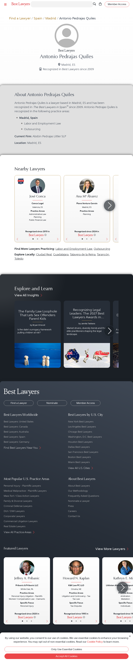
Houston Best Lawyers (80, 441)
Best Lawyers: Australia (16, 431)
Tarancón (103, 254)
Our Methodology (78, 490)
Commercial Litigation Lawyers (20, 521)
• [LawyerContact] (42, 239)
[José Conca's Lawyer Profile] (38, 189)
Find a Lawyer (20, 18)
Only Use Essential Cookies (66, 649)
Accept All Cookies (66, 656)
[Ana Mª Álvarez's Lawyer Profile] (87, 189)
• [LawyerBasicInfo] (33, 239)
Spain (38, 18)
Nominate (52, 402)
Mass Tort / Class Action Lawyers (21, 495)
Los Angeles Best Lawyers (82, 426)
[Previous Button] (16, 208)
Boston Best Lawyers (79, 457)
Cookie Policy (95, 641)
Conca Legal (38, 203)
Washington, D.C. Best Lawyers (85, 436)
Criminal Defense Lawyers (18, 506)
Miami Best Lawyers (79, 462)
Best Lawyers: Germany (16, 441)
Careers (72, 511)
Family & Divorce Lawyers (18, 501)
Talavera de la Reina (83, 254)
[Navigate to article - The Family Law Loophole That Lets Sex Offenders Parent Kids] (37, 334)
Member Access (85, 402)
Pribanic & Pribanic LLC (27, 585)
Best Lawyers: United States (18, 421)
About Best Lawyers (79, 485)
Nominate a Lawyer (79, 501)
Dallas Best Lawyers (79, 447)
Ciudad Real (44, 254)
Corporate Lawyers (14, 516)
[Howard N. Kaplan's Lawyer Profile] (76, 571)
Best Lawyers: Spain (14, 436)
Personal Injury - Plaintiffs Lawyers (22, 485)
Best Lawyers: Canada (16, 426)
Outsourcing (102, 249)
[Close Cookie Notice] (129, 635)
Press (71, 506)
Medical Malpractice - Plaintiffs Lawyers (25, 490)
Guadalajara (61, 254)
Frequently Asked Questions (83, 495)
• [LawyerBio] (37, 239)
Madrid (50, 18)
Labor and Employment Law (74, 249)
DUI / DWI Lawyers (14, 511)
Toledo (18, 258)
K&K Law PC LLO (76, 585)
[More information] (45, 234)
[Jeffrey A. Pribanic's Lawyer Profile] (27, 571)
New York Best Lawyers (80, 421)
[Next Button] (58, 208)
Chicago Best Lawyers (80, 431)
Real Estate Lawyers (14, 526)
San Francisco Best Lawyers (83, 452)
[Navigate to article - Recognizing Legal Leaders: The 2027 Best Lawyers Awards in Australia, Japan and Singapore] (87, 334)
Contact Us (74, 516)
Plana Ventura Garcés (86, 203)
